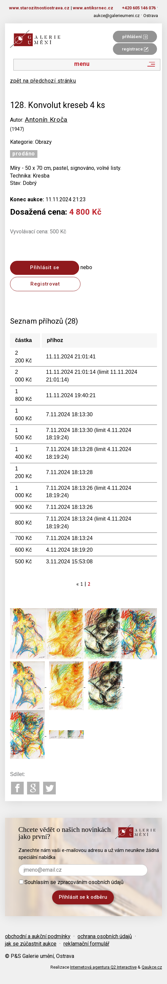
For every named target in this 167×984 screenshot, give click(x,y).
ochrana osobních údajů (104, 936)
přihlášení (135, 36)
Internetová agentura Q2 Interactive (103, 967)
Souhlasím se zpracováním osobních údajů (71, 882)
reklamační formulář (86, 944)
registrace (135, 48)
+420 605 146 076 (139, 7)
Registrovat (45, 284)
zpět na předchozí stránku (43, 81)
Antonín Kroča (46, 119)
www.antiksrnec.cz (93, 7)
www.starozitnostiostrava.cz (39, 7)
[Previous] (77, 584)
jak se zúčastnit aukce (30, 944)
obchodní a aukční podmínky (37, 936)
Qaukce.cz (152, 967)
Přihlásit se (44, 267)
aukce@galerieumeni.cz (117, 15)
